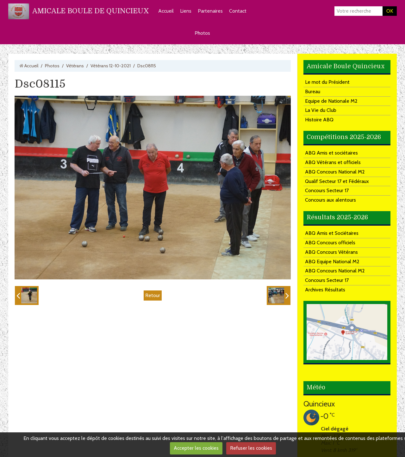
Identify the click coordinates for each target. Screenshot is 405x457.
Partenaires (210, 11)
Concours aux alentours (330, 200)
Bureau (312, 91)
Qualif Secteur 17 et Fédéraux (337, 181)
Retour (152, 295)
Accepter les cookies (196, 448)
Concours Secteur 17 (327, 190)
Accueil (166, 11)
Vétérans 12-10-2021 (110, 66)
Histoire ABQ (319, 120)
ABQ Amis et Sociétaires (331, 233)
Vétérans (75, 66)
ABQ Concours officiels (330, 243)
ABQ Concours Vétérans (331, 252)
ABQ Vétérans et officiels (333, 162)
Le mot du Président (327, 82)
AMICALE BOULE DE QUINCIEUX (90, 11)
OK (389, 11)
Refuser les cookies (251, 448)
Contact (237, 11)
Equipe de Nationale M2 (331, 101)
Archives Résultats (325, 290)
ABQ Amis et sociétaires (331, 153)
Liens (185, 11)
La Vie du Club (320, 110)
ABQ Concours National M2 (335, 172)
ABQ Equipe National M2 (332, 262)
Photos (202, 33)
